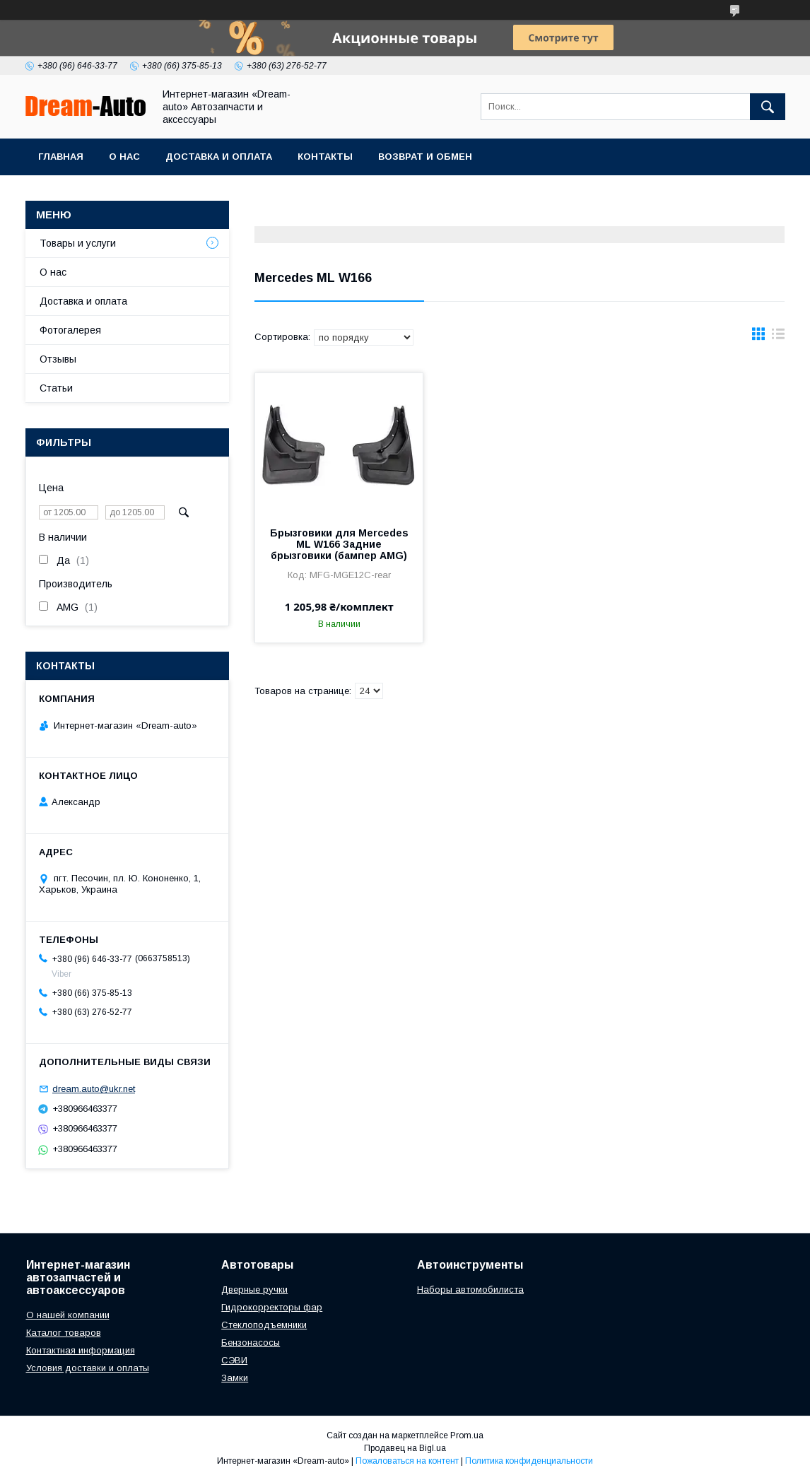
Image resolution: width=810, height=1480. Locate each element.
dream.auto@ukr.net (93, 1088)
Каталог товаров (63, 1332)
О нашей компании (68, 1315)
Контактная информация (80, 1350)
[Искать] (767, 106)
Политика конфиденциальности (529, 1461)
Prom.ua (466, 1435)
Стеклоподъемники (264, 1325)
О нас (124, 156)
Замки (234, 1378)
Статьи (56, 388)
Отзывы (58, 359)
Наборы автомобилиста (470, 1289)
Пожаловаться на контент (407, 1461)
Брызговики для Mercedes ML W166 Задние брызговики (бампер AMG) (339, 544)
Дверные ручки (254, 1289)
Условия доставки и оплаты (87, 1368)
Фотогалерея (70, 330)
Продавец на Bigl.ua (405, 1448)
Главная (60, 156)
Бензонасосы (250, 1342)
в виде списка (778, 337)
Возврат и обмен (425, 156)
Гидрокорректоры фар (271, 1307)
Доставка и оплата (218, 156)
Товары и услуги (78, 243)
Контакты (325, 156)
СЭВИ (234, 1360)
